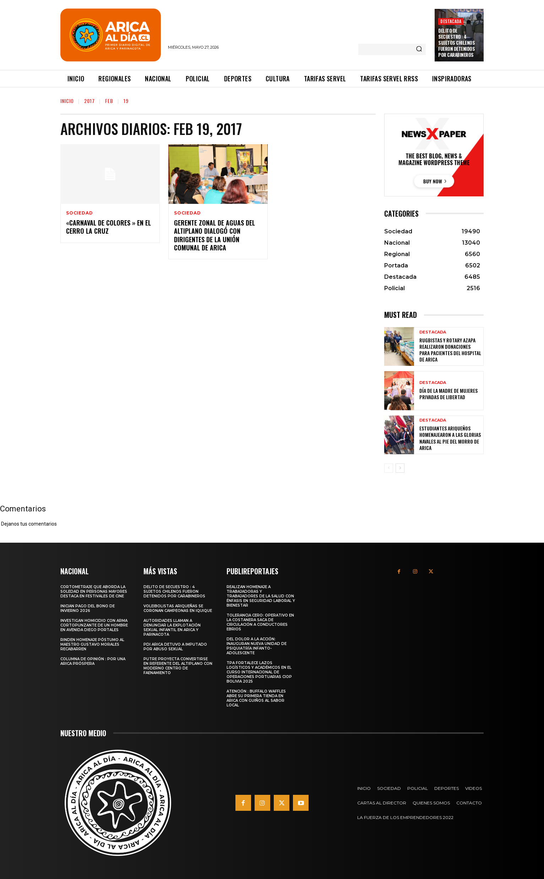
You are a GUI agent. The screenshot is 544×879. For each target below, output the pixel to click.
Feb (109, 100)
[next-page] (400, 468)
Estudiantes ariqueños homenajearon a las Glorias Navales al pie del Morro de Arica (450, 437)
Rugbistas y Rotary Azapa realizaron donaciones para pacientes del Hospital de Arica (450, 349)
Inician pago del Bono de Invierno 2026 (87, 608)
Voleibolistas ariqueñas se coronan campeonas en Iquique (177, 608)
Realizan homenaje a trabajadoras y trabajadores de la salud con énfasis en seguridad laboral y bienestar (261, 596)
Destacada (450, 21)
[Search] (419, 49)
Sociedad (79, 213)
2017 (89, 100)
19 (126, 100)
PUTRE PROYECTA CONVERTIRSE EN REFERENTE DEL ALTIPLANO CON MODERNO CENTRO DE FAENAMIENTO (177, 666)
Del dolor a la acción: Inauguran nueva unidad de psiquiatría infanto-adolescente (257, 646)
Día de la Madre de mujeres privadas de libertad (448, 394)
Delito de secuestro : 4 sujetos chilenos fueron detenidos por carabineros (456, 42)
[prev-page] (388, 468)
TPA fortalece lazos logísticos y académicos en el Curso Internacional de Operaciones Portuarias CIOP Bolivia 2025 (259, 672)
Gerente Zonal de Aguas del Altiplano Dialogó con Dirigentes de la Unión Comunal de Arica (214, 235)
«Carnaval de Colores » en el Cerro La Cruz (108, 226)
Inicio (67, 100)
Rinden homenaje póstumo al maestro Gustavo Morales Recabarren (92, 644)
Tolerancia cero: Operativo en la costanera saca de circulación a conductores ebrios (260, 622)
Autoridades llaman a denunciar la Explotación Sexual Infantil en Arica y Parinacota (172, 627)
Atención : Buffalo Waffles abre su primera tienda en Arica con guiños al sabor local (256, 698)
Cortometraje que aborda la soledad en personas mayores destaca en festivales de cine (93, 591)
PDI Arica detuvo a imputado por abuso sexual (175, 646)
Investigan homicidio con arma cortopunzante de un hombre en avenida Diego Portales (94, 625)
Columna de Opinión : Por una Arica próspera (92, 661)
